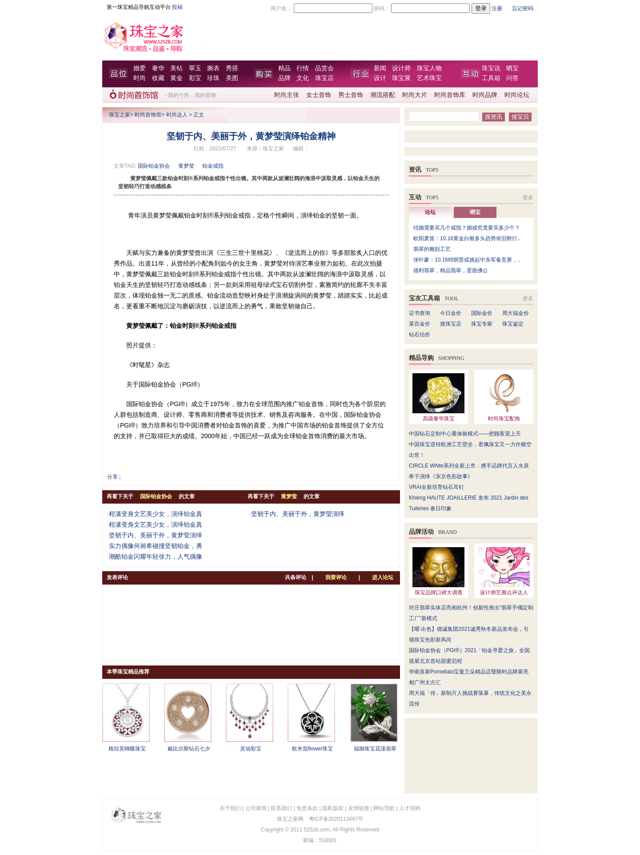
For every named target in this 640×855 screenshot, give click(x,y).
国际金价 (481, 313)
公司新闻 (256, 808)
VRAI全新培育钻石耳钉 (436, 487)
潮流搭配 (382, 95)
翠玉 (195, 68)
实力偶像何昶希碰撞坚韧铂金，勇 (155, 545)
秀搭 (232, 68)
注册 (497, 8)
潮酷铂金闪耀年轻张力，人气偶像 (155, 556)
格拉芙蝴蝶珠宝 (127, 749)
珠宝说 (491, 68)
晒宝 (512, 68)
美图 (232, 78)
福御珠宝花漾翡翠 (375, 749)
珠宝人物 (429, 68)
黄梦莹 (186, 166)
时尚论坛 (516, 95)
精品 (284, 68)
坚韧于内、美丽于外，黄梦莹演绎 (155, 535)
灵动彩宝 (250, 749)
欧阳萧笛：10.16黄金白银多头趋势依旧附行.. (466, 238)
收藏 (158, 78)
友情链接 (358, 808)
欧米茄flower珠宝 (312, 749)
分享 (112, 477)
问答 (512, 78)
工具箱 (491, 78)
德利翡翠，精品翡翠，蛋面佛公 (450, 270)
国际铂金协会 (154, 166)
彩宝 (195, 78)
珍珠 (213, 78)
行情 (302, 68)
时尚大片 (414, 95)
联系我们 (281, 808)
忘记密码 (522, 8)
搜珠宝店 (450, 324)
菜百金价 (419, 324)
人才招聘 (409, 808)
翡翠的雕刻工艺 (432, 249)
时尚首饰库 (449, 95)
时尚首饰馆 (148, 115)
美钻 (176, 68)
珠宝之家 (119, 115)
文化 (302, 78)
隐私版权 (333, 808)
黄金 (176, 78)
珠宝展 (401, 78)
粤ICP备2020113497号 (336, 819)
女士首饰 (318, 95)
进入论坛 (382, 577)
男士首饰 (350, 95)
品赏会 (324, 68)
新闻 (380, 68)
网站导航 (384, 808)
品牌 (284, 78)
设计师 (401, 68)
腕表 (213, 68)
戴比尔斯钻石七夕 (189, 749)
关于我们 (230, 808)
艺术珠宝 (429, 78)
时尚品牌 (484, 95)
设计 (380, 78)
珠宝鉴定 (513, 324)
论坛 (430, 212)
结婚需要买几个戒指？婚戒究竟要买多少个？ (466, 228)
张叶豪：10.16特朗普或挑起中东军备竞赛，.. (466, 260)
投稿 (177, 7)
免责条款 (307, 808)
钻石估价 (419, 334)
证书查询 (419, 313)
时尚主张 (286, 95)
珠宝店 (324, 78)
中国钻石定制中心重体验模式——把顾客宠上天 (465, 434)
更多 (528, 197)
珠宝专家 (481, 324)
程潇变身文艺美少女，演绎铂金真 (155, 513)
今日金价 (450, 313)
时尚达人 (177, 115)
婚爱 (139, 68)
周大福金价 (515, 313)
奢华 (158, 68)
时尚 (139, 78)
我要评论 (336, 577)
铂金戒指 (213, 166)
